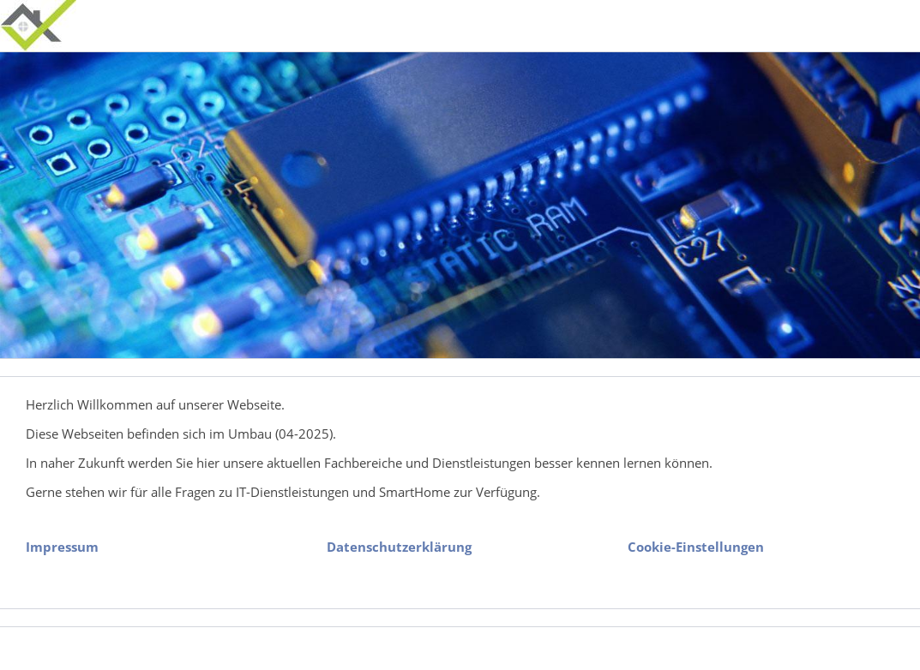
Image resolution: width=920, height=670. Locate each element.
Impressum (62, 546)
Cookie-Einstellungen (696, 546)
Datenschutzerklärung (399, 546)
